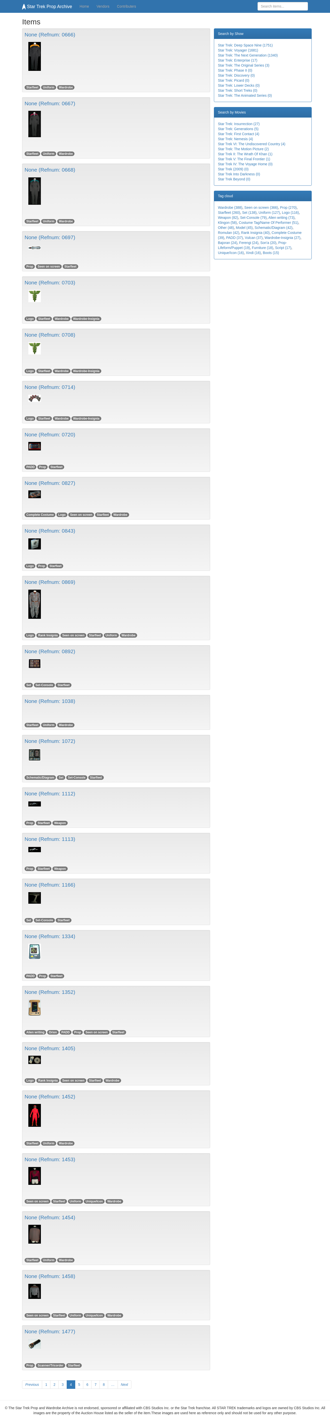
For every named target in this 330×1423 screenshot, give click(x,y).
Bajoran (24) (227, 243)
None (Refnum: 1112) (50, 793)
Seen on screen (49, 266)
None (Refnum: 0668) (50, 170)
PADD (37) (234, 238)
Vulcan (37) (254, 238)
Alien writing (35, 1032)
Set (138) (249, 213)
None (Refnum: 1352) (50, 992)
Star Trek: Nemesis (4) (235, 139)
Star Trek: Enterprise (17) (237, 60)
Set (28, 685)
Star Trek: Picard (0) (233, 80)
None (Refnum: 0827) (50, 483)
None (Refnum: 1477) (50, 1331)
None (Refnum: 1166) (50, 885)
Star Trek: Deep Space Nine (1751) (245, 45)
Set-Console (44, 685)
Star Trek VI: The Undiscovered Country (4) (251, 144)
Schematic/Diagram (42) (273, 228)
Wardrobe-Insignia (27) (282, 238)
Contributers (126, 6)
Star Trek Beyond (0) (234, 179)
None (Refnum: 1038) (50, 701)
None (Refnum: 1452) (50, 1096)
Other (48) (226, 228)
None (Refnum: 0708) (50, 335)
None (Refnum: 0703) (50, 282)
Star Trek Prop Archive (47, 6)
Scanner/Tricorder (50, 1365)
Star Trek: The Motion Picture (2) (243, 149)
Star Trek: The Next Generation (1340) (248, 55)
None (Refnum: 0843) (50, 531)
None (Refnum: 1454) (50, 1217)
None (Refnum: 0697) (50, 237)
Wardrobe (66, 87)
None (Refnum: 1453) (50, 1159)
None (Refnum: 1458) (50, 1276)
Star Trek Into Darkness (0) (239, 174)
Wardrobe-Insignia (86, 319)
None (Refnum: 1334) (50, 936)
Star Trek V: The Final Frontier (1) (244, 159)
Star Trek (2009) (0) (233, 169)
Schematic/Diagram (40, 777)
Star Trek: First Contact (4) (238, 134)
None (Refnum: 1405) (50, 1048)
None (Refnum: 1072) (50, 741)
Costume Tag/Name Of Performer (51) (268, 223)
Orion (53, 1032)
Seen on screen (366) (261, 208)
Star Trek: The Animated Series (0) (245, 95)
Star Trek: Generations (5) (238, 129)
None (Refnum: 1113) (50, 839)
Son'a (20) (268, 243)
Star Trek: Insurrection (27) (239, 124)
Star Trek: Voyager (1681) (238, 50)
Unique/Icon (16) (231, 253)
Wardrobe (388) (230, 208)
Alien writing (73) (281, 218)
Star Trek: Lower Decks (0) (239, 85)
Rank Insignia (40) (255, 233)
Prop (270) (288, 208)
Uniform (48, 87)
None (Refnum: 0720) (50, 434)
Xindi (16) (253, 253)
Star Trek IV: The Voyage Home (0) (245, 164)
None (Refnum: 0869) (50, 582)
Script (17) (283, 248)
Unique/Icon (94, 1201)
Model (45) (244, 228)
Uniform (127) (269, 213)
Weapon (60, 823)
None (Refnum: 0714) (50, 387)
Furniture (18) (262, 248)
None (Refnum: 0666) (50, 34)
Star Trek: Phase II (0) (235, 70)
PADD (30, 467)
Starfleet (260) (229, 213)
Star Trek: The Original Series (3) (243, 65)
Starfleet (32, 87)
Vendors (103, 6)
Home (84, 6)
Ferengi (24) (248, 243)
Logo (30, 319)
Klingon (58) (227, 223)
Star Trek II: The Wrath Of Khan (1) (245, 154)
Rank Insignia (48, 635)
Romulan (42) (228, 233)
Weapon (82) (228, 218)
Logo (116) (290, 213)
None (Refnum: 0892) (50, 651)
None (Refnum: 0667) (50, 103)
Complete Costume (40, 515)
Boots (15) (271, 253)
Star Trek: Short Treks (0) (237, 90)
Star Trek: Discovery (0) (236, 75)
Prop (29, 266)
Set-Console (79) (253, 218)
